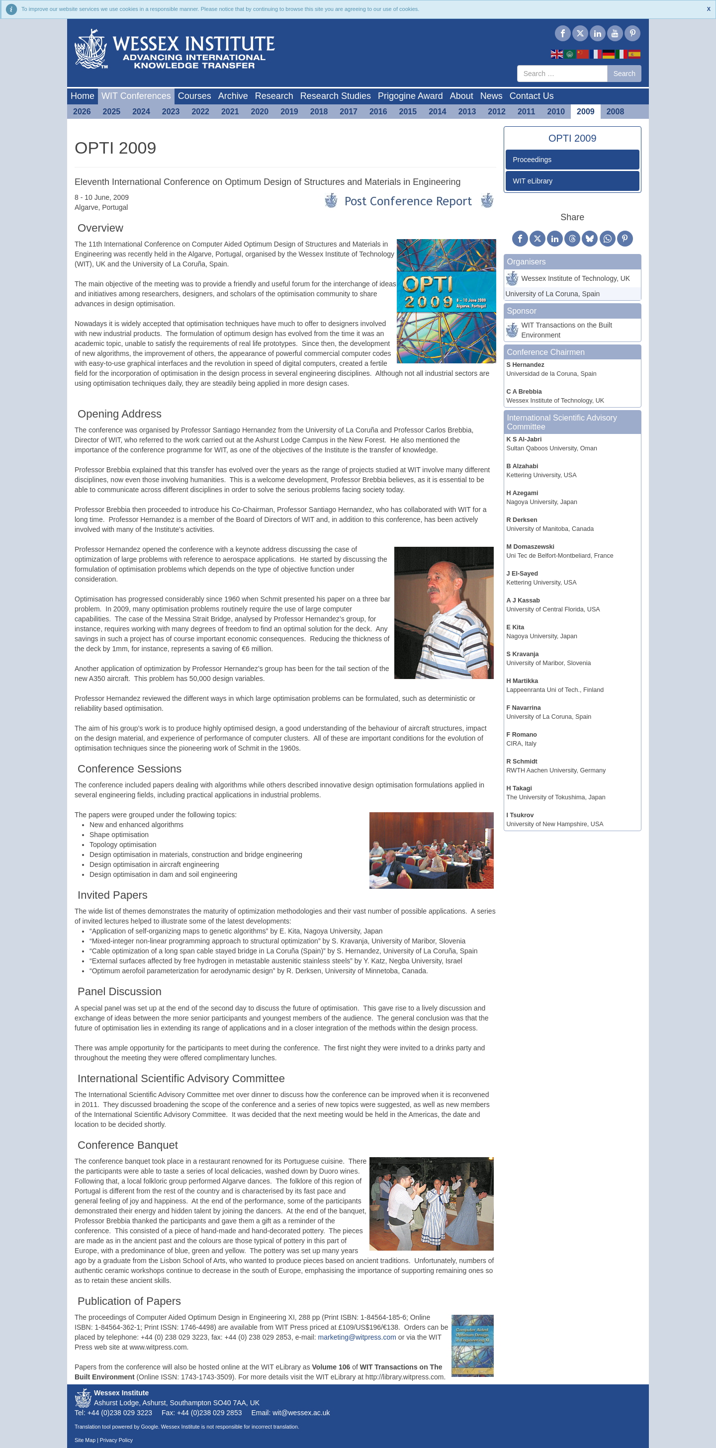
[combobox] (562, 73)
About (461, 96)
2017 (349, 111)
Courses (194, 96)
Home (82, 96)
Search (624, 74)
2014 (438, 111)
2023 (171, 111)
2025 (112, 111)
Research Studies (335, 96)
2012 (497, 111)
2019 (289, 111)
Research (274, 96)
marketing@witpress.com (357, 1337)
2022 (200, 111)
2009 (586, 111)
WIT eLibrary (533, 181)
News (491, 96)
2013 (467, 111)
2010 (556, 111)
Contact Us (532, 96)
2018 (319, 111)
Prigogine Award (410, 96)
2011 (527, 111)
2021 (230, 111)
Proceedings (532, 160)
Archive (233, 96)
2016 (378, 111)
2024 (141, 111)
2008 (616, 111)
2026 (82, 111)
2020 (260, 111)
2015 (408, 111)
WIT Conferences (136, 96)
